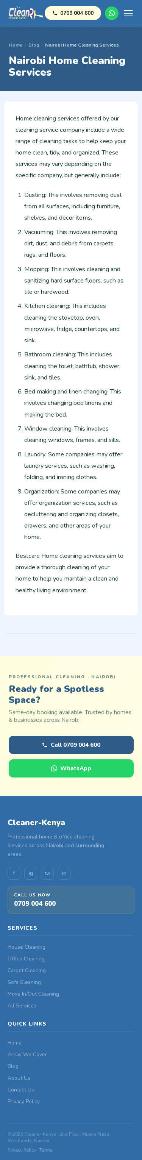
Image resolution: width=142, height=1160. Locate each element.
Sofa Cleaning (24, 982)
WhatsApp (112, 13)
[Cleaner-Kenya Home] (26, 13)
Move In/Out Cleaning (33, 994)
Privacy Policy (24, 1101)
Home (16, 45)
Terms (46, 1150)
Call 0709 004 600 (71, 745)
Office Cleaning (26, 958)
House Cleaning (26, 947)
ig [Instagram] (31, 873)
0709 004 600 (73, 13)
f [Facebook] (14, 873)
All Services (22, 1005)
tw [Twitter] (47, 873)
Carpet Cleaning (27, 970)
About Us (19, 1078)
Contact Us (21, 1089)
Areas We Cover (27, 1054)
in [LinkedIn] (64, 873)
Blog (33, 45)
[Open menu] (128, 13)
